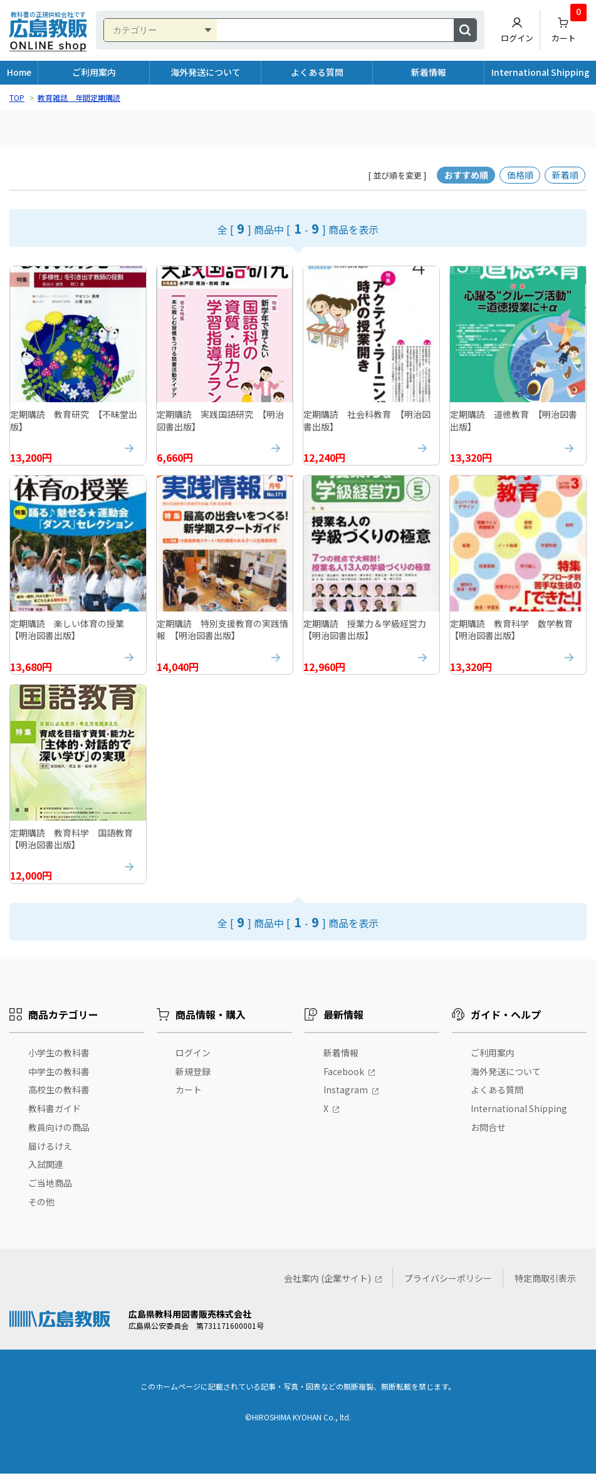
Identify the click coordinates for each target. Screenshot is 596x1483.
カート (569, 27)
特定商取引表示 (545, 1287)
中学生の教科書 (59, 1080)
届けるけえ (50, 1154)
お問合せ (488, 1136)
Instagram (345, 1099)
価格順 (520, 175)
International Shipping (540, 72)
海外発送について (205, 72)
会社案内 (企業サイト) (327, 1287)
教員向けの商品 (59, 1136)
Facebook (343, 1080)
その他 (41, 1211)
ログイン (517, 30)
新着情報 (428, 72)
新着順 (565, 175)
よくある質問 (317, 72)
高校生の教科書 (59, 1099)
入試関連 (45, 1173)
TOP (16, 97)
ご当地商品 (50, 1192)
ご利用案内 (94, 72)
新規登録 (193, 1080)
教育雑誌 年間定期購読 (79, 97)
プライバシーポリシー (448, 1287)
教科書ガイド (54, 1117)
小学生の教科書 (59, 1061)
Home (19, 72)
